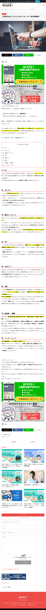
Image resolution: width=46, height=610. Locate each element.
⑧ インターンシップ (8, 163)
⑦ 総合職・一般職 (8, 161)
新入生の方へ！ (14, 602)
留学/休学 (23, 601)
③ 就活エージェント (8, 150)
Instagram (20, 597)
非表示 (27, 142)
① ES (4, 145)
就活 (4, 11)
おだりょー (9, 432)
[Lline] (28, 53)
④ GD (5, 153)
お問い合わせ (32, 602)
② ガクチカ (6, 148)
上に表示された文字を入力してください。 (23, 555)
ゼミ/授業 (29, 601)
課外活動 (15, 601)
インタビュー (35, 601)
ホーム (3, 601)
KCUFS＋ (23, 595)
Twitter (23, 597)
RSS (25, 597)
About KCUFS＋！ (23, 602)
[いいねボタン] (3, 60)
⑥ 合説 (5, 158)
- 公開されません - (8, 530)
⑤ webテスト (6, 155)
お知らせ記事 (9, 601)
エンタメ (41, 601)
